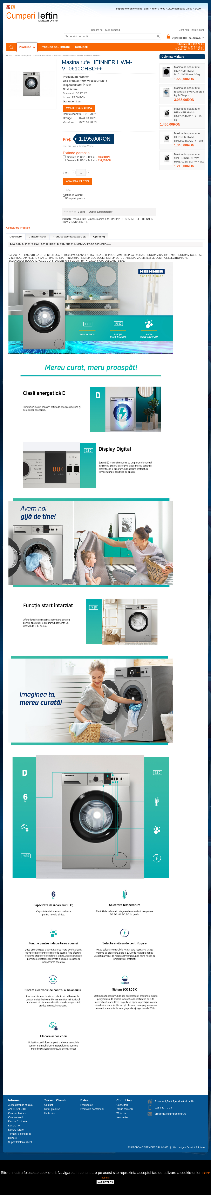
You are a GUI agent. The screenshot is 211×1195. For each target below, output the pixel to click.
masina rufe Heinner (84, 219)
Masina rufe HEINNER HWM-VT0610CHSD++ (77, 55)
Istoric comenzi (124, 1109)
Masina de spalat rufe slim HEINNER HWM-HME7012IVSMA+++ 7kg (189, 158)
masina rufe (102, 219)
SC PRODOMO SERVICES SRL (144, 1147)
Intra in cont (197, 29)
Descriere (15, 236)
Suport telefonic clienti (20, 1142)
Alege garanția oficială (20, 1105)
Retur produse (52, 1109)
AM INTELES (105, 1182)
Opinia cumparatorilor (101, 211)
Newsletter (122, 1117)
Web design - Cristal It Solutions (189, 1147)
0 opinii (82, 211)
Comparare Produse (18, 227)
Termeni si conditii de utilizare (19, 1135)
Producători (86, 1105)
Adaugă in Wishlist (73, 194)
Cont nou (184, 29)
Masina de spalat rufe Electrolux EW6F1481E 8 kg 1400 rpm (189, 91)
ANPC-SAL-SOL (17, 1109)
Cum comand (112, 29)
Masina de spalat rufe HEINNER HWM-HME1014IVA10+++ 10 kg (188, 114)
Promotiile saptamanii (92, 1109)
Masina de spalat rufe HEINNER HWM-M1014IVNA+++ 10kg (187, 70)
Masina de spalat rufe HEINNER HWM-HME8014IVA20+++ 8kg (188, 137)
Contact (48, 1105)
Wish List (121, 1113)
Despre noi (97, 29)
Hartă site (49, 1113)
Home (9, 55)
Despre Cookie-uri (18, 1121)
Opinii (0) (99, 236)
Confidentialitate (17, 1113)
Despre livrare (16, 1129)
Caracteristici (37, 236)
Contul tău (122, 1105)
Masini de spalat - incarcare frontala (33, 55)
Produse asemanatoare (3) (69, 236)
